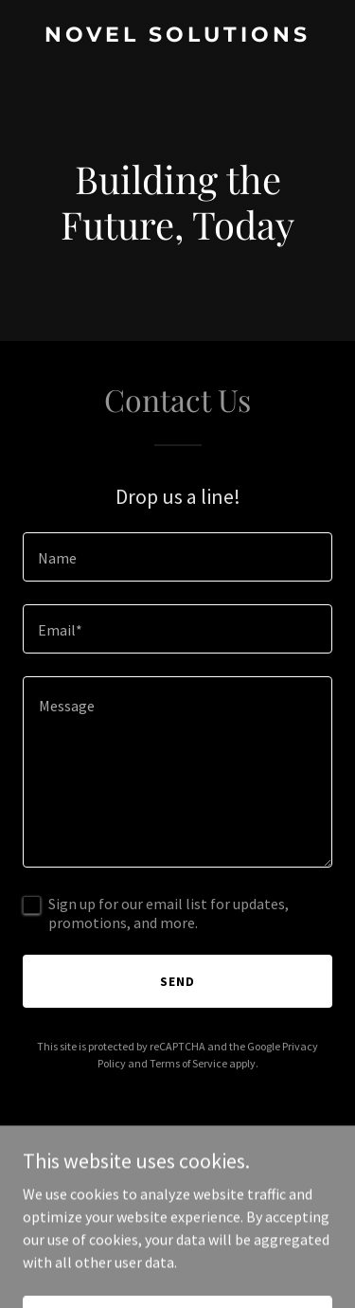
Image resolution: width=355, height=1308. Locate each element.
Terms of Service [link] (188, 1063)
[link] (177, 36)
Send (177, 981)
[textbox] (177, 557)
